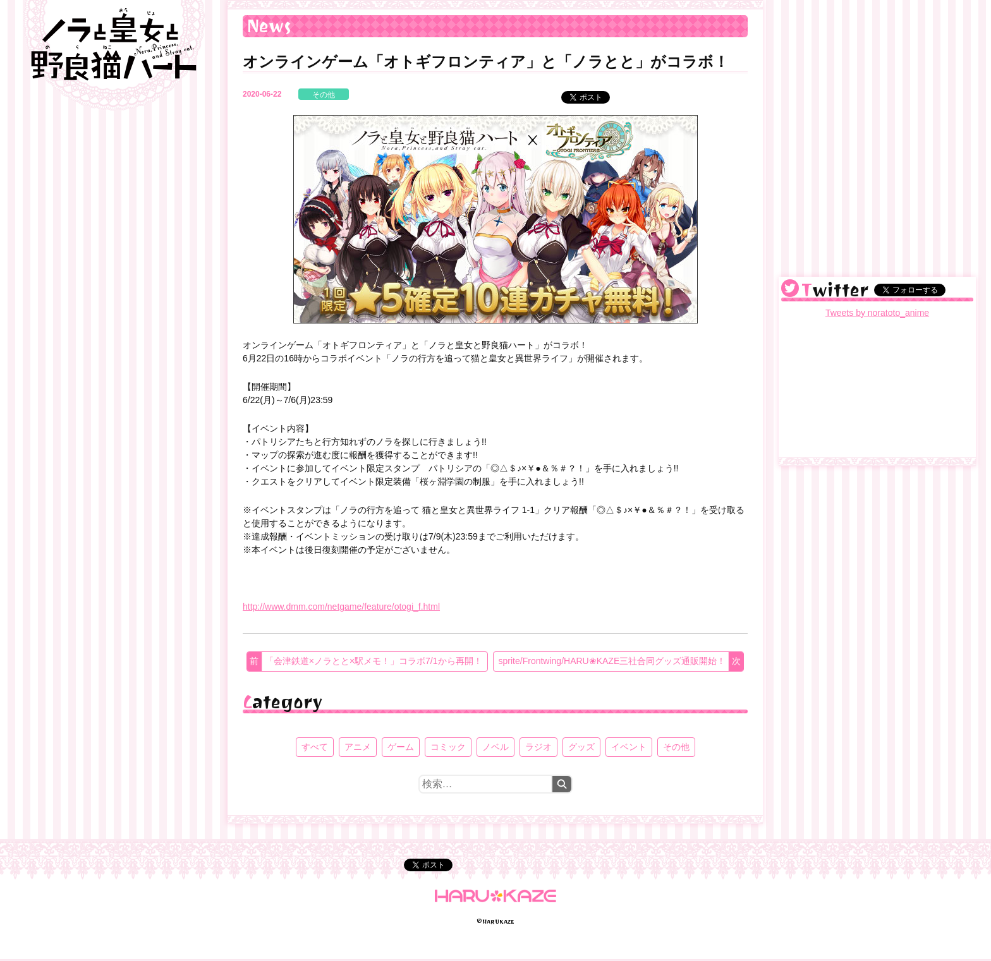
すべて (314, 747)
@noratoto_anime (790, 288)
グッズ (581, 747)
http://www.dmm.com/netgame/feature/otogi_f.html (341, 606)
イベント (629, 747)
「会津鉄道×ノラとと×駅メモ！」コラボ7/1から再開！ (373, 661)
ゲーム (400, 747)
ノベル (495, 747)
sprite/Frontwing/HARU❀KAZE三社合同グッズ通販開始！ (612, 661)
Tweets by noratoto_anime (877, 313)
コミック (448, 747)
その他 (323, 94)
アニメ (357, 747)
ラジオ (538, 747)
